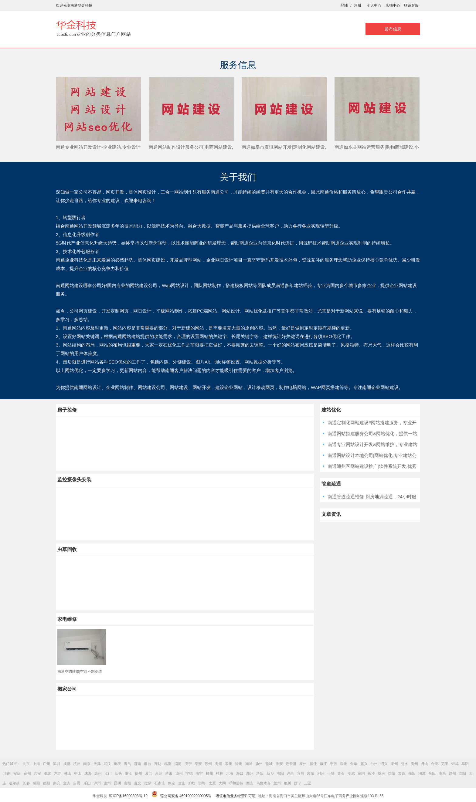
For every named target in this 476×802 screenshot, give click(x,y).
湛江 (128, 773)
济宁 (188, 764)
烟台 (147, 764)
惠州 (98, 773)
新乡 (270, 773)
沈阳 (462, 773)
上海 (36, 764)
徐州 (238, 764)
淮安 (279, 764)
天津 (97, 764)
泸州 (97, 783)
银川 (287, 783)
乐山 (87, 783)
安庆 (17, 773)
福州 (138, 773)
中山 (77, 773)
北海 (229, 773)
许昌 (290, 773)
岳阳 (432, 773)
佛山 (67, 773)
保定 (171, 783)
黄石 (341, 773)
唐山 (181, 783)
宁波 (333, 764)
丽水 (404, 764)
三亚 (307, 783)
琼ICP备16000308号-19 (128, 796)
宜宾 (66, 783)
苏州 (208, 764)
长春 (26, 783)
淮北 (47, 773)
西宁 (297, 783)
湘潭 (422, 773)
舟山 (424, 764)
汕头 (118, 773)
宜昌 (300, 773)
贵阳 (127, 783)
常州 (228, 764)
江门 (108, 773)
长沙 (371, 773)
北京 (26, 764)
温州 (343, 764)
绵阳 (36, 783)
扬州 (259, 764)
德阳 (46, 783)
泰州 (303, 764)
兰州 (277, 783)
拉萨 (147, 783)
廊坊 (191, 783)
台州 (374, 764)
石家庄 (159, 783)
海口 (239, 773)
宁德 (189, 773)
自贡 (76, 783)
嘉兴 (364, 764)
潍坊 (158, 764)
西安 (249, 783)
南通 (249, 764)
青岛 (127, 764)
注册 (357, 5)
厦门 (148, 773)
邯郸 (202, 783)
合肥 (434, 764)
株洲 (381, 773)
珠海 (88, 773)
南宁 (199, 773)
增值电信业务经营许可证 (236, 796)
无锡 (218, 764)
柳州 (209, 773)
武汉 (107, 764)
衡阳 (412, 773)
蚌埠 (455, 764)
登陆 (344, 5)
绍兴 (384, 764)
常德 (401, 773)
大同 (222, 783)
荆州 (321, 773)
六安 (37, 773)
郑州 (249, 773)
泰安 (198, 764)
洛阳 (260, 773)
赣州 (452, 773)
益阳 (391, 773)
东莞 (57, 773)
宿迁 (313, 764)
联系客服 (411, 5)
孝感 (351, 773)
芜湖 (444, 764)
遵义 (137, 783)
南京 (86, 764)
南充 (56, 783)
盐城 (269, 764)
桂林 (219, 773)
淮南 (7, 773)
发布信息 (392, 28)
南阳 (280, 773)
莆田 (168, 773)
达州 (107, 783)
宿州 (27, 773)
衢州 (414, 764)
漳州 (179, 773)
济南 (137, 764)
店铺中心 (393, 5)
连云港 (291, 764)
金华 (353, 764)
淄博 (178, 764)
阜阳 (465, 764)
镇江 (323, 764)
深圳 (56, 764)
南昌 (442, 773)
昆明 (117, 783)
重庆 (117, 764)
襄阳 (310, 773)
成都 (66, 764)
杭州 (76, 764)
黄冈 (361, 773)
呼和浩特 (236, 783)
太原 (212, 783)
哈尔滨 (14, 783)
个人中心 (374, 5)
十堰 (331, 773)
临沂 (168, 764)
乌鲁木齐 (263, 783)
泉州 (158, 773)
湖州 (394, 764)
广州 (46, 764)
